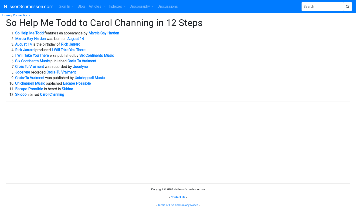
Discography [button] (140, 6)
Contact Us (178, 197)
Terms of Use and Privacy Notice (178, 205)
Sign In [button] (65, 6)
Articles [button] (95, 6)
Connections (21, 15)
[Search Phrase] (322, 6)
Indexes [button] (116, 6)
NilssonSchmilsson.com (28, 6)
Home (6, 15)
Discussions (167, 6)
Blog (81, 6)
